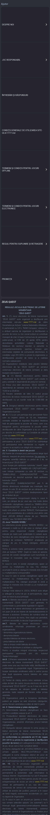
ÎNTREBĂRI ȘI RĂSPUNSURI (15, 95)
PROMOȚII (7, 279)
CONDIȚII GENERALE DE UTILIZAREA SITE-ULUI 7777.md (22, 131)
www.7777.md (30, 322)
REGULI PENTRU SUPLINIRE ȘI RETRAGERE (22, 243)
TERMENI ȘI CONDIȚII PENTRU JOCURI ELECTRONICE (20, 207)
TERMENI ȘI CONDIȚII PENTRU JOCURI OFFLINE (20, 169)
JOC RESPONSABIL (11, 59)
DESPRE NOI (8, 24)
